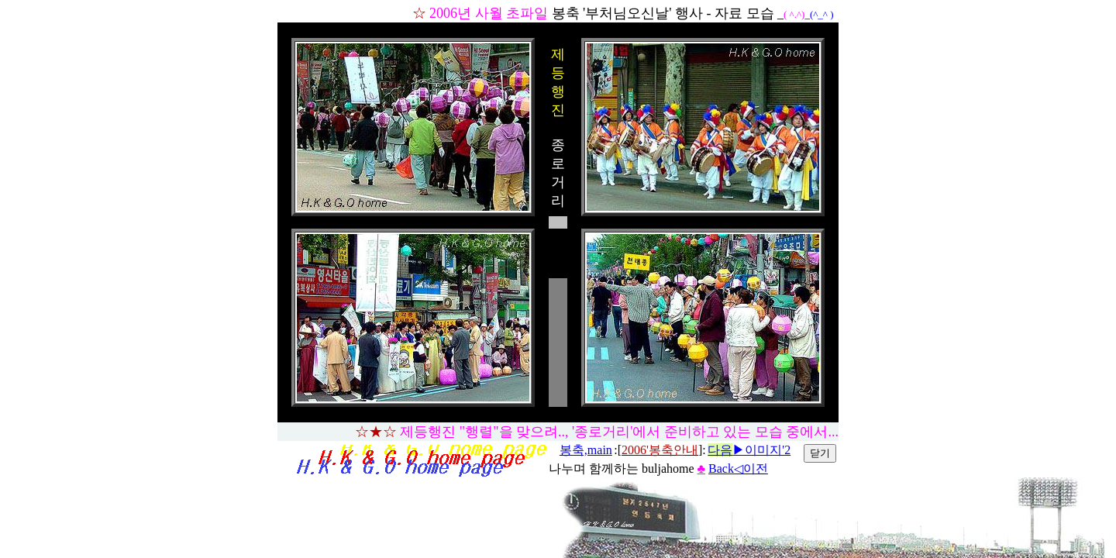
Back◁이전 (738, 468)
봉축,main (586, 449)
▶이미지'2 (749, 449)
